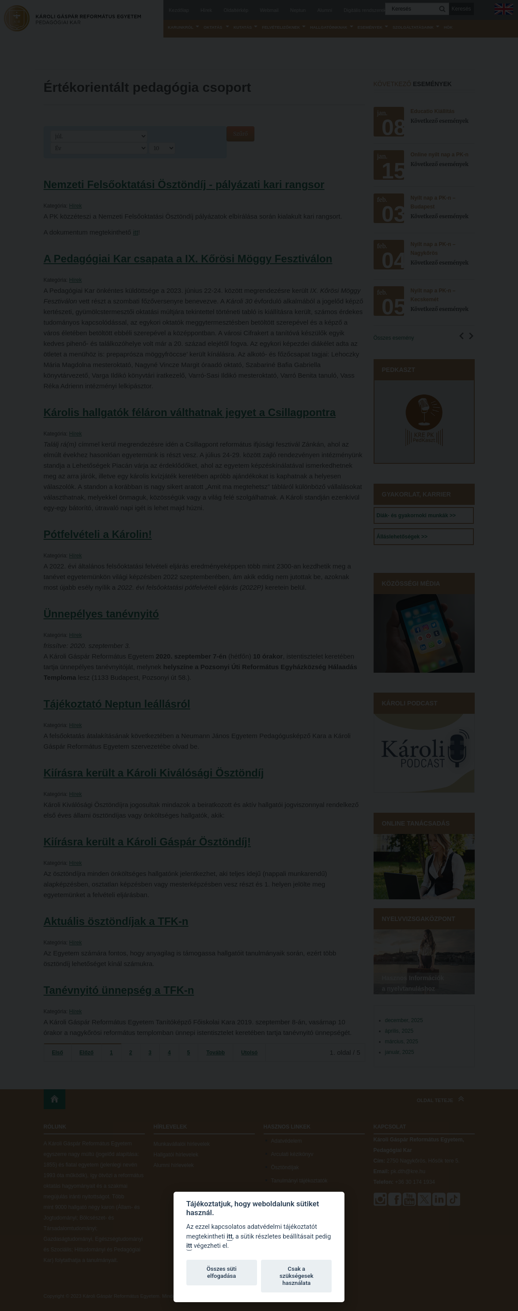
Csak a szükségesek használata (297, 1276)
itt (229, 1236)
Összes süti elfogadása (222, 1272)
